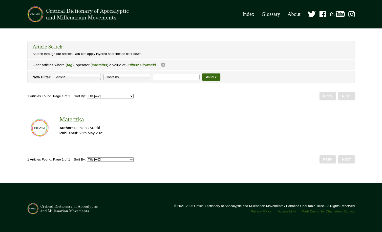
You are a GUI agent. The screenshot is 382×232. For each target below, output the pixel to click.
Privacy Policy (261, 211)
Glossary (271, 14)
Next (346, 96)
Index (248, 14)
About (294, 14)
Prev (327, 96)
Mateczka (72, 119)
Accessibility (287, 211)
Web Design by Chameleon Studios (328, 211)
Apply (211, 77)
